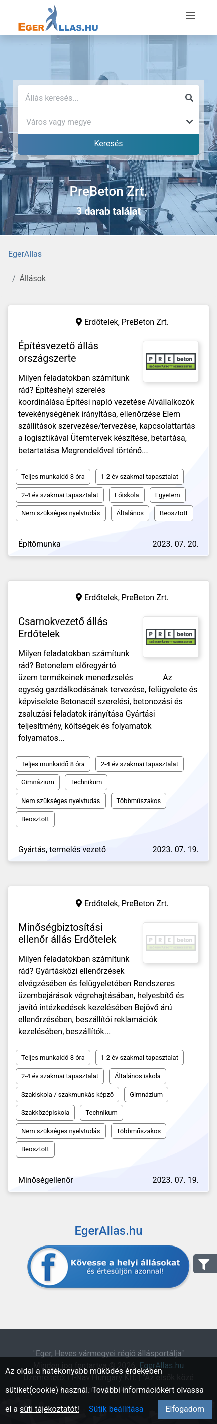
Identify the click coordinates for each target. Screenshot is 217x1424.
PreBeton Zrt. (145, 322)
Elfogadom (184, 1409)
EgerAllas (25, 254)
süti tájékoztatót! (49, 1409)
